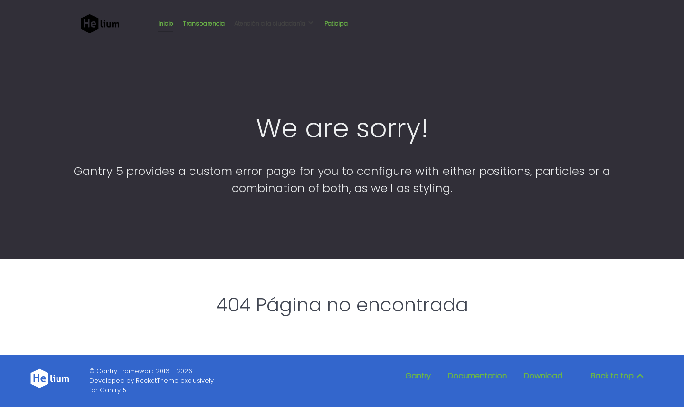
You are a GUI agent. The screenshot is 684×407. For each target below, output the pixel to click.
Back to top (618, 375)
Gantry (418, 375)
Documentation (477, 375)
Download (543, 375)
